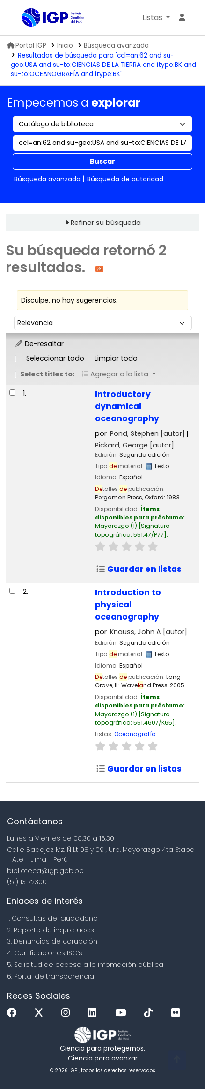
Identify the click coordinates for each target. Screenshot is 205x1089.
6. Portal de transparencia (50, 976)
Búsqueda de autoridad (125, 179)
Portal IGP (26, 45)
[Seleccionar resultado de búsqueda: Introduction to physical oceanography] (12, 591)
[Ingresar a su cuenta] (182, 17)
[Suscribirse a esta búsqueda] (99, 268)
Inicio (65, 45)
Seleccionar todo (55, 358)
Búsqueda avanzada (116, 45)
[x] (41, 1013)
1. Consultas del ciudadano (52, 918)
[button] (156, 17)
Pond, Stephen (147, 433)
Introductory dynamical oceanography (127, 406)
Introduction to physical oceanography (128, 604)
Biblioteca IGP (25, 18)
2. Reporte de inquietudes (50, 930)
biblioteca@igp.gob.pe (45, 870)
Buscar (102, 161)
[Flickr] (177, 1013)
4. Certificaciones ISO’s (44, 953)
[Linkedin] (94, 1013)
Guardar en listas (138, 569)
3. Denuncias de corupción (52, 941)
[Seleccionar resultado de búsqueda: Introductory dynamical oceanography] (12, 392)
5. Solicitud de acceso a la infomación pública (85, 964)
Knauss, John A (148, 631)
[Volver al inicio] (177, 1060)
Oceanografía (135, 734)
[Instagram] (67, 1013)
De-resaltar (39, 343)
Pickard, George (134, 445)
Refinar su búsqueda (106, 222)
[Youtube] (123, 1013)
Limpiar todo (116, 358)
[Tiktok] (150, 1013)
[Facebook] (14, 1013)
